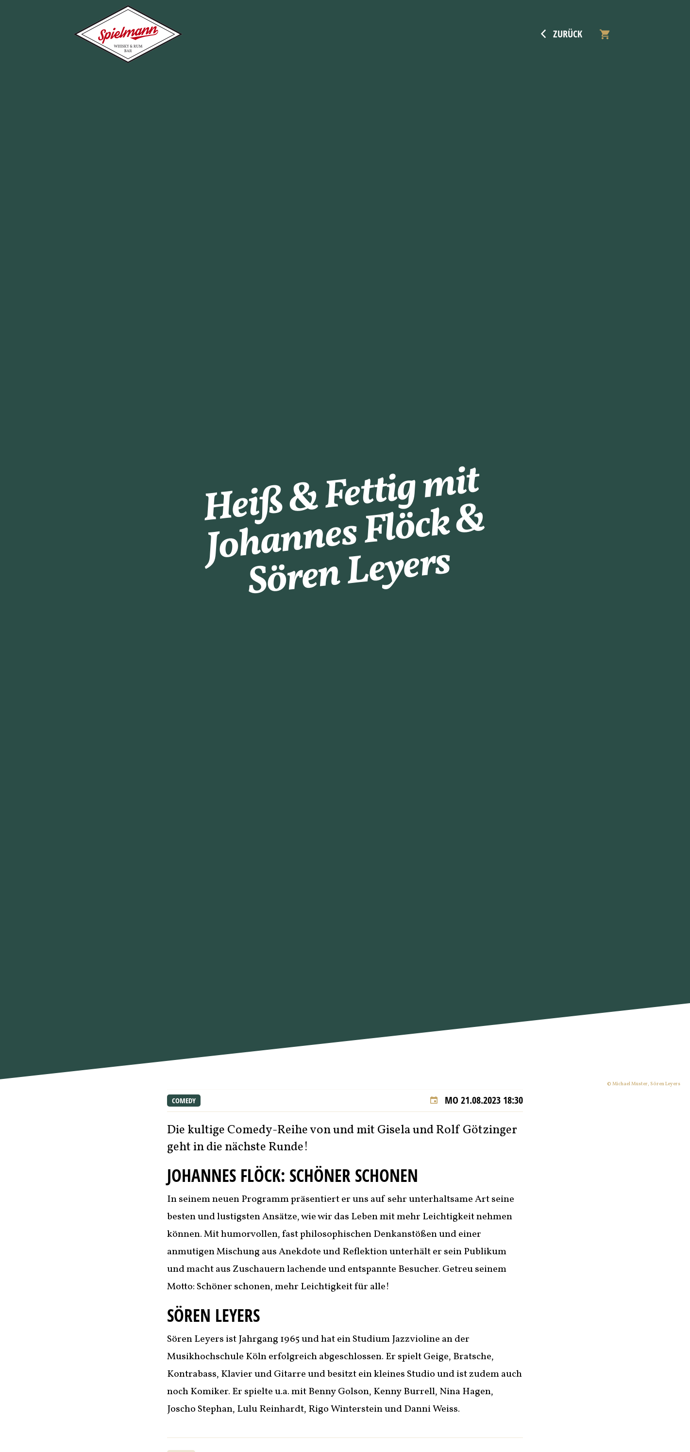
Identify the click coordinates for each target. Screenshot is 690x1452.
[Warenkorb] (604, 34)
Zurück (561, 34)
